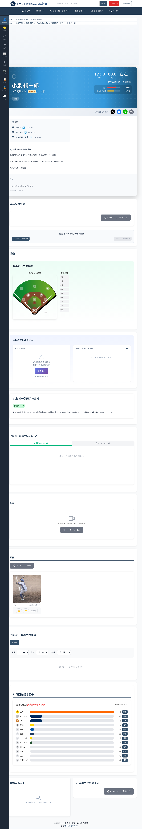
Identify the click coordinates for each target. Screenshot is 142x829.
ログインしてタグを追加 (30, 186)
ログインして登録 (75, 534)
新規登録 (126, 4)
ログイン (114, 4)
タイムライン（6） (104, 445)
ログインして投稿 (30, 569)
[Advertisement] (75, 44)
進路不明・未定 (65, 23)
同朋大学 (27, 132)
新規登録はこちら (47, 377)
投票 (125, 714)
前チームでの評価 (30, 239)
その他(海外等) (50, 23)
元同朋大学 (28, 91)
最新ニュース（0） (46, 445)
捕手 (36, 20)
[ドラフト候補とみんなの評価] (32, 3)
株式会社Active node (73, 827)
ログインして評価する (116, 217)
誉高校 (26, 128)
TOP (17, 19)
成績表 (22, 644)
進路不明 (27, 20)
